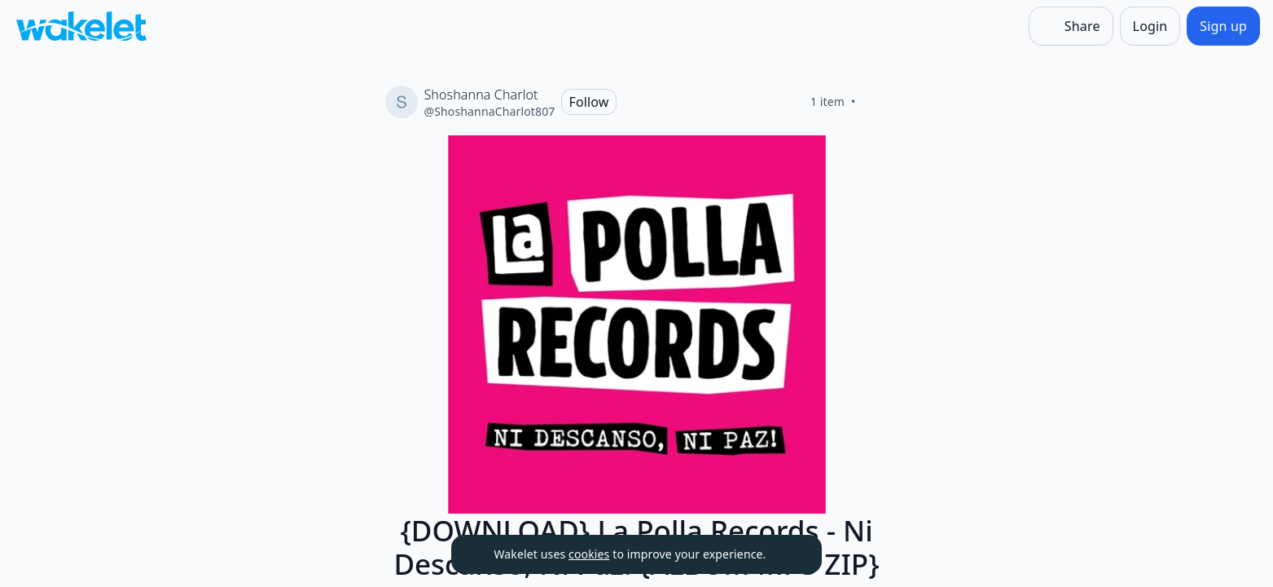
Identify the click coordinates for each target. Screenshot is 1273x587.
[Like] (876, 102)
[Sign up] (1223, 26)
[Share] (1071, 26)
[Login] (1150, 26)
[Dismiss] (789, 554)
